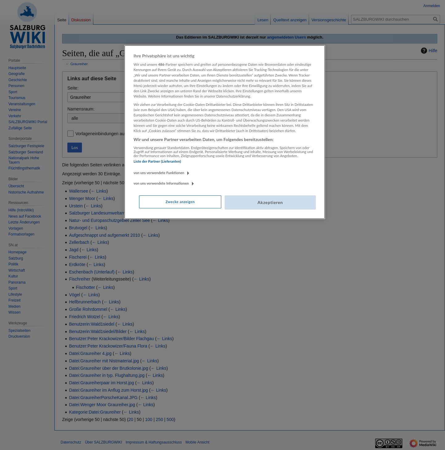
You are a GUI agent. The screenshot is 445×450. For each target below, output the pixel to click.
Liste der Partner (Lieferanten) (157, 161)
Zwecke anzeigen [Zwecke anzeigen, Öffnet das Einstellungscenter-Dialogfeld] (180, 202)
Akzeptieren (270, 202)
